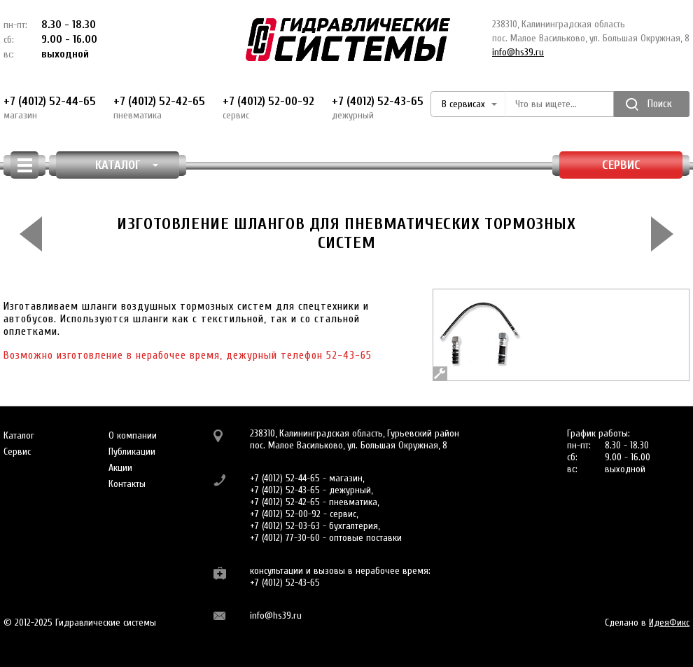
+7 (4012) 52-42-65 (159, 108)
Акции (120, 468)
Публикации (131, 452)
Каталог (19, 435)
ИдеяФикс (669, 622)
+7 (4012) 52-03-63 (285, 526)
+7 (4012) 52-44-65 (50, 108)
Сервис (621, 165)
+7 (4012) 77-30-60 (285, 538)
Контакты (127, 484)
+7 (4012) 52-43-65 (378, 108)
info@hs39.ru (518, 52)
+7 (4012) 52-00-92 (268, 108)
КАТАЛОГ (127, 165)
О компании (132, 435)
